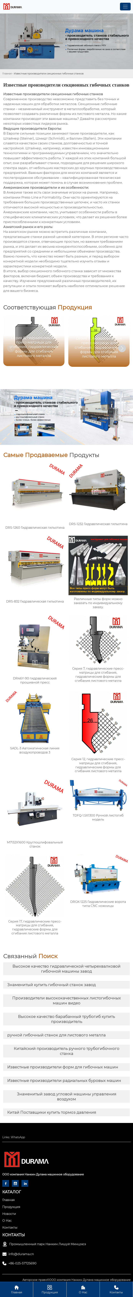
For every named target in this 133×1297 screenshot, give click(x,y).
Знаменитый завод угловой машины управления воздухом (66, 1096)
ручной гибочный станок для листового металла (56, 1035)
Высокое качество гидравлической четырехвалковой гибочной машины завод (66, 969)
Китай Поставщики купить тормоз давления (51, 1112)
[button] (122, 348)
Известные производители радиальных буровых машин (64, 1080)
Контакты (116, 1289)
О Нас (83, 1289)
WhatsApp (18, 1137)
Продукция (49, 1289)
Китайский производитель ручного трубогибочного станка (66, 1051)
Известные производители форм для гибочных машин (62, 1067)
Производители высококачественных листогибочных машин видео (66, 1000)
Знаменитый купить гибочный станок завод (51, 984)
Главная (7, 73)
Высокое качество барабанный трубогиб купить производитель (66, 1019)
